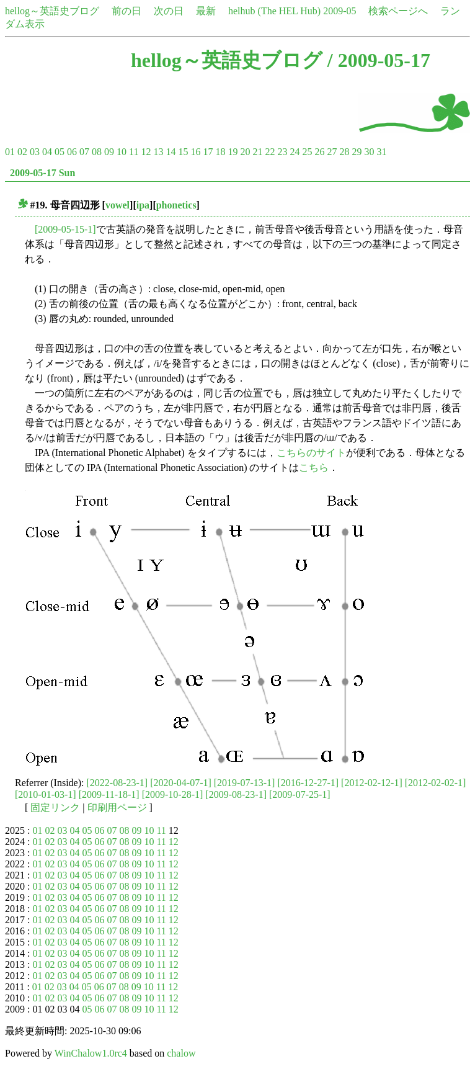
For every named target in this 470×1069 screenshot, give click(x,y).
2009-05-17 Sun (42, 173)
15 (183, 151)
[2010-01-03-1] (45, 794)
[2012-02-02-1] (435, 782)
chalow (181, 1053)
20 (245, 151)
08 (97, 151)
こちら (314, 467)
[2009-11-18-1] (109, 794)
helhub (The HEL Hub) (274, 11)
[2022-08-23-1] (117, 782)
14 (170, 151)
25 (307, 151)
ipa (142, 205)
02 (22, 151)
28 (344, 151)
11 (133, 151)
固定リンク (55, 807)
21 (257, 151)
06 (72, 151)
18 (220, 151)
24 (294, 151)
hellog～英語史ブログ (52, 11)
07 (84, 151)
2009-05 (339, 11)
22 (270, 151)
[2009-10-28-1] (172, 794)
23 (282, 151)
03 (35, 151)
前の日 (126, 11)
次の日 (169, 11)
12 (146, 151)
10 (121, 151)
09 (109, 151)
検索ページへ (398, 11)
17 (208, 151)
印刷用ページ (117, 807)
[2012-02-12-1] (371, 782)
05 (59, 151)
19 (232, 151)
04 (47, 151)
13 (158, 151)
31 (381, 151)
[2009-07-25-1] (299, 794)
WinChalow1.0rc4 (91, 1053)
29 (356, 151)
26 (319, 151)
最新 (206, 11)
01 (10, 151)
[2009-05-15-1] (65, 229)
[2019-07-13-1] (244, 782)
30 (369, 151)
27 (332, 151)
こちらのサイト (311, 452)
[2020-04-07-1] (180, 782)
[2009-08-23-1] (236, 794)
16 (195, 151)
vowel (117, 205)
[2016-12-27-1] (308, 782)
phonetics (176, 205)
